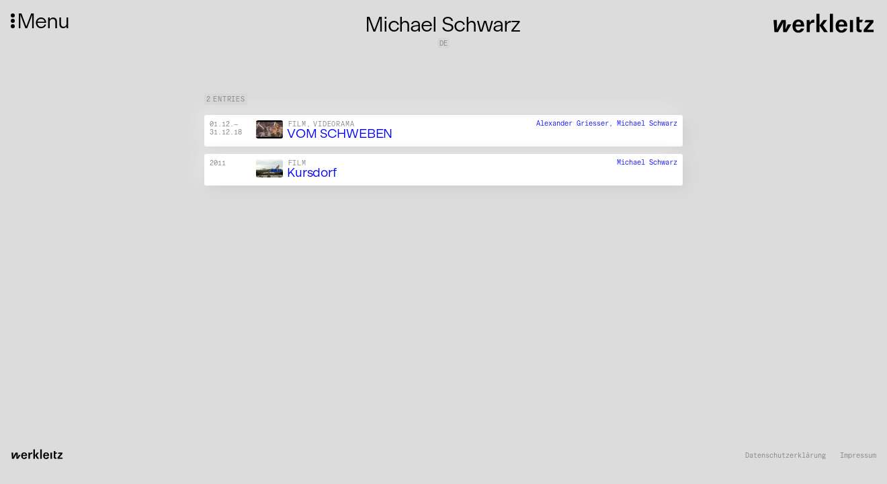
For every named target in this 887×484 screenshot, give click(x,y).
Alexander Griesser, (576, 124)
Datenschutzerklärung (785, 456)
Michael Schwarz (647, 124)
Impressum (858, 456)
